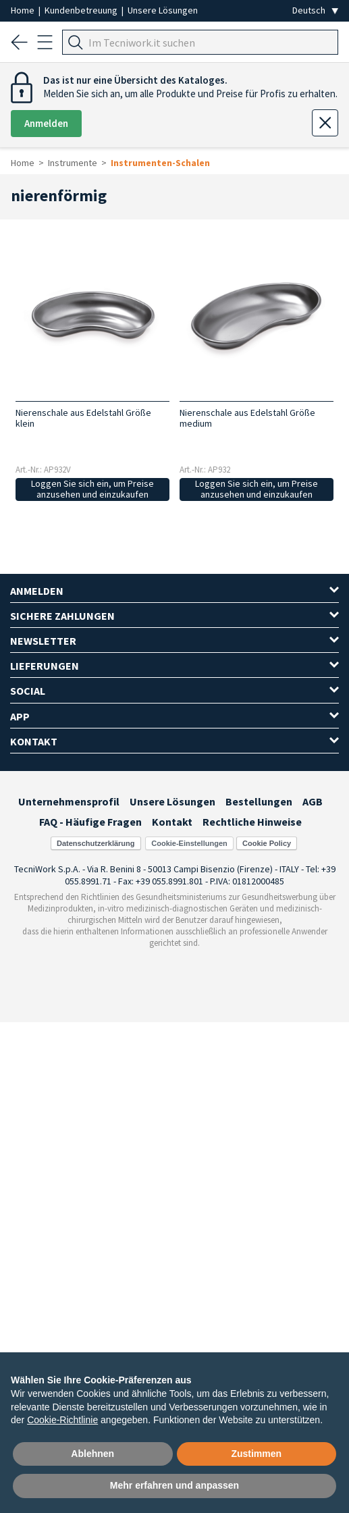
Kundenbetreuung (82, 10)
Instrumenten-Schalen (160, 163)
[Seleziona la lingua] (315, 10)
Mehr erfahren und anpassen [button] (174, 1485)
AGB (312, 801)
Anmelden (46, 123)
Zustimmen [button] (256, 1453)
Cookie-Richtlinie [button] (62, 1419)
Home (23, 10)
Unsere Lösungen (163, 10)
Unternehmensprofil (68, 801)
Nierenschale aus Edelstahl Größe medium (247, 418)
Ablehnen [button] (92, 1453)
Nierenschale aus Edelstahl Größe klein (83, 418)
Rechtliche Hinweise (252, 821)
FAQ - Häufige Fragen (90, 821)
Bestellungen (258, 801)
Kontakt (172, 821)
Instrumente (72, 163)
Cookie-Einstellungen (189, 843)
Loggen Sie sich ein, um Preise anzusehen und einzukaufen (92, 489)
